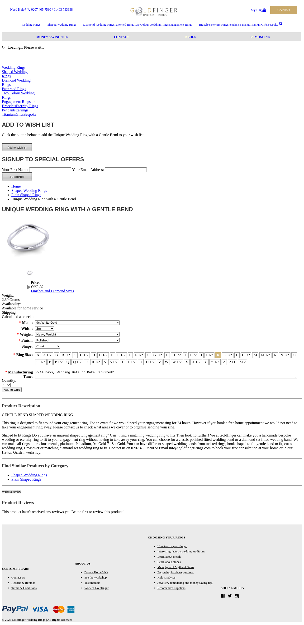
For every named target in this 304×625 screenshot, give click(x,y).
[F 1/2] (139, 355)
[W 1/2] (177, 362)
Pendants (234, 24)
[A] (38, 355)
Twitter (231, 597)
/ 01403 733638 (62, 9)
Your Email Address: (88, 170)
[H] (167, 355)
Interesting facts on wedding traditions (181, 553)
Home (16, 186)
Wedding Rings (30, 24)
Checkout (283, 10)
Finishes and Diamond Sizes (52, 291)
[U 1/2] (150, 362)
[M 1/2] (265, 355)
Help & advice (166, 579)
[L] (237, 355)
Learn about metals (169, 558)
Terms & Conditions (24, 589)
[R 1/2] (95, 362)
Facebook (224, 597)
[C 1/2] (84, 355)
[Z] (224, 362)
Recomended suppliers (171, 589)
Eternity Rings (219, 24)
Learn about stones (169, 563)
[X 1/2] (196, 362)
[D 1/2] (103, 355)
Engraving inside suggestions (175, 573)
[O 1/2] (41, 362)
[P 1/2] (58, 362)
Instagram (238, 597)
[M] (255, 355)
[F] (130, 355)
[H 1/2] (176, 355)
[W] (166, 362)
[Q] (68, 362)
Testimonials (92, 584)
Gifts (264, 24)
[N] (275, 355)
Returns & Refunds (23, 584)
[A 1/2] (47, 355)
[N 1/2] (284, 355)
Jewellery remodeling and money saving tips (185, 584)
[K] (218, 355)
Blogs (190, 37)
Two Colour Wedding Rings (151, 24)
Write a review (11, 493)
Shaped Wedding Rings (62, 24)
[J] (201, 355)
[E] (112, 355)
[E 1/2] (121, 355)
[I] (185, 355)
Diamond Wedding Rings (98, 24)
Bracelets (204, 24)
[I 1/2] (193, 355)
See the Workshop (95, 579)
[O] (294, 355)
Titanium (255, 24)
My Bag (258, 10)
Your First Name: (15, 170)
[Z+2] (242, 362)
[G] (148, 355)
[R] (86, 362)
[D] (93, 355)
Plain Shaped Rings (26, 195)
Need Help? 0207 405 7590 (30, 9)
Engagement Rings (180, 24)
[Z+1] (232, 362)
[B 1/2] (65, 355)
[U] (141, 362)
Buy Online (260, 37)
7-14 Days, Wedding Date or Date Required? (166, 375)
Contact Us (18, 579)
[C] (75, 355)
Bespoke (272, 24)
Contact (121, 37)
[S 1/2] (113, 362)
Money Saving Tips (52, 37)
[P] (50, 362)
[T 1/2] (131, 362)
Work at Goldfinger (96, 589)
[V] (160, 362)
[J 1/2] (209, 355)
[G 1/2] (157, 355)
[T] (122, 362)
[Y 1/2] (215, 362)
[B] (56, 355)
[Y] (206, 362)
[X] (187, 362)
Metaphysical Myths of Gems (175, 568)
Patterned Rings (124, 24)
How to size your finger (172, 547)
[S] (104, 362)
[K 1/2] (227, 355)
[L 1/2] (246, 355)
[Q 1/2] (77, 362)
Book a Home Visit (96, 573)
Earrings (245, 24)
